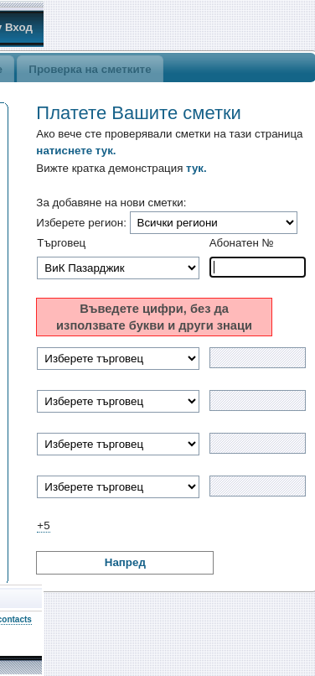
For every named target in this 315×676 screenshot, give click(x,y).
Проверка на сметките (89, 69)
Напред (125, 562)
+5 (43, 525)
